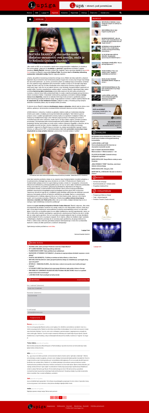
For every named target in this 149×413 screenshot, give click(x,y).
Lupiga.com (97, 247)
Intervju (84, 13)
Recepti (98, 177)
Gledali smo (105, 13)
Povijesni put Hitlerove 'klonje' (102, 195)
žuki (28, 378)
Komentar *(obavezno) (58, 299)
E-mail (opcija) (58, 311)
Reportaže (74, 13)
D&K (36, 13)
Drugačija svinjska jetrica (100, 186)
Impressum (51, 406)
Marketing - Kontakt (81, 406)
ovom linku (51, 226)
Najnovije (97, 18)
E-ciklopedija (102, 191)
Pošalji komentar (36, 318)
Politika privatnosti (97, 406)
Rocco (29, 324)
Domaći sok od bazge (99, 181)
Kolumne (64, 13)
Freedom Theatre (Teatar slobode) (103, 199)
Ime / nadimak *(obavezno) (58, 287)
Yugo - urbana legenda (100, 197)
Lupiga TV (45, 13)
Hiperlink (55, 13)
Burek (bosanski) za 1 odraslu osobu (104, 184)
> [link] (64, 397)
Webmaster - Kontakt (64, 406)
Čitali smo (93, 13)
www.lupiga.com (78, 408)
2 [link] (60, 397)
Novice (29, 13)
